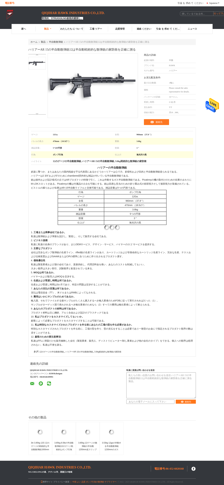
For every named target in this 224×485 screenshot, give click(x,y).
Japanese (214, 3)
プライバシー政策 (61, 482)
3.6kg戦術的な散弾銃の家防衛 (107, 352)
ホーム (34, 42)
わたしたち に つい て (71, 29)
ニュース (192, 29)
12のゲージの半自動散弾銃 (52, 352)
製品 (47, 29)
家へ (23, 29)
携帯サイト (47, 482)
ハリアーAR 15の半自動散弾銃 (79, 352)
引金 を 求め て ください (190, 3)
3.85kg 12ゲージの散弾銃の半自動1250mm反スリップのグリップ (87, 448)
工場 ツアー (96, 29)
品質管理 (120, 29)
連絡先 (159, 122)
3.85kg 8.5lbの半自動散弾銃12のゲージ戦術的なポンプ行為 (63, 446)
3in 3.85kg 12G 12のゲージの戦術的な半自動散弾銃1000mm (40, 446)
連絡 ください (144, 29)
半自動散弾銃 (56, 42)
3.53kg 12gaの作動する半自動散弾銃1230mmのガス (111, 446)
